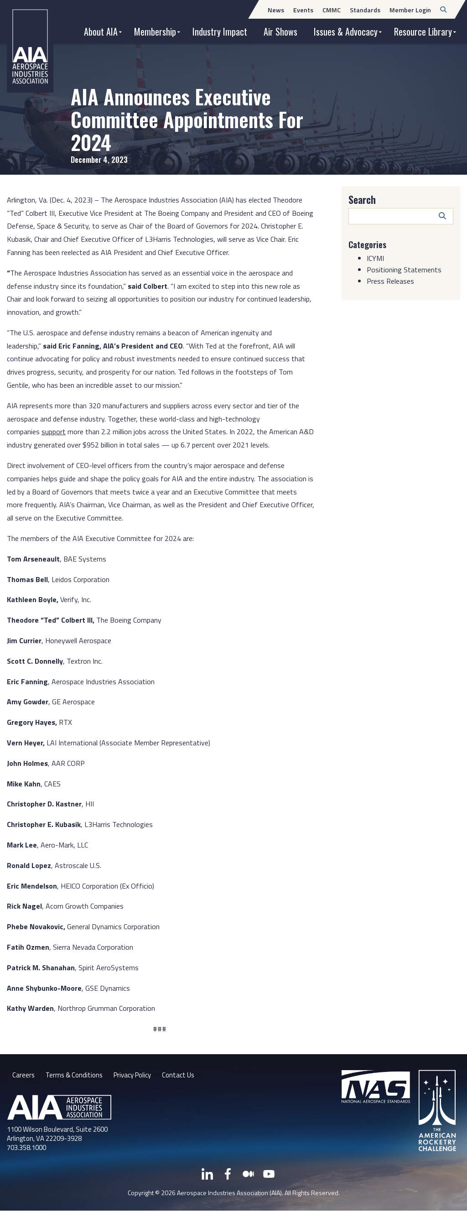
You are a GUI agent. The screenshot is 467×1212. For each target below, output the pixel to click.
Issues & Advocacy (346, 31)
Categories (369, 244)
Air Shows (280, 31)
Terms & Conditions (76, 1076)
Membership (155, 31)
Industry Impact (219, 31)
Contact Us (188, 1076)
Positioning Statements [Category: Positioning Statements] (404, 269)
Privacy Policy (139, 1076)
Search (362, 199)
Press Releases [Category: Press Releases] (390, 281)
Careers (23, 1076)
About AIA (101, 31)
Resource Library (423, 31)
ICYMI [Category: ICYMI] (375, 258)
